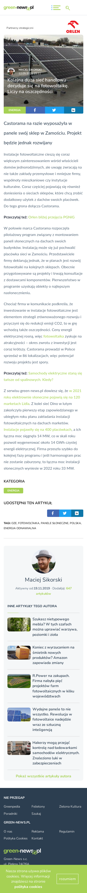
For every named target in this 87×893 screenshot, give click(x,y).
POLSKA (75, 523)
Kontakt (37, 838)
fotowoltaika (53, 336)
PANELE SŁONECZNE (54, 523)
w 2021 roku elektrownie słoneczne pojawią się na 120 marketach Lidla (42, 397)
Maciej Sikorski (30, 70)
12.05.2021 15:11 (30, 73)
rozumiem (67, 878)
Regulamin (66, 831)
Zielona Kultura (70, 806)
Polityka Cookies (16, 838)
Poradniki (10, 814)
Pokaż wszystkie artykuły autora (43, 776)
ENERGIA (15, 110)
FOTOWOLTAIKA (28, 523)
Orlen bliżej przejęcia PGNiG (51, 217)
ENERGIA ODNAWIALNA (20, 528)
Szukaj (36, 814)
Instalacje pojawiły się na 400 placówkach (37, 429)
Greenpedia (12, 806)
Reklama (38, 831)
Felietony (38, 806)
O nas (8, 831)
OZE (14, 523)
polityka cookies (28, 886)
